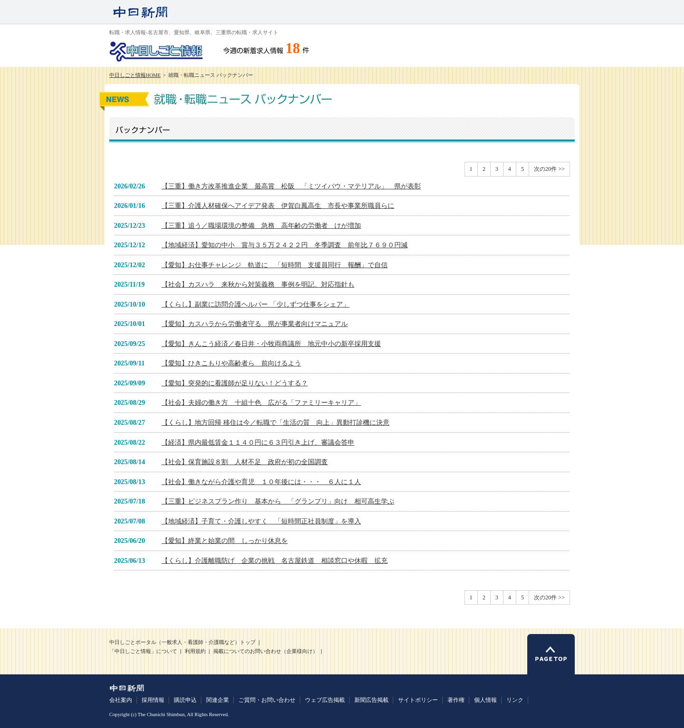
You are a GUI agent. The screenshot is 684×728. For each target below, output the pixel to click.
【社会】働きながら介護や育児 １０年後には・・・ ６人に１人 (261, 481)
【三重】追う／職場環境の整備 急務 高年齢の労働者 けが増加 (261, 225)
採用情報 (153, 700)
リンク (514, 700)
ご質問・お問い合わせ (266, 700)
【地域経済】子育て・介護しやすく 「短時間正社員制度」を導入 (261, 521)
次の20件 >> (549, 169)
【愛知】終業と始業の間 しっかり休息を (225, 540)
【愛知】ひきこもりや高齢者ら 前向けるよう (231, 363)
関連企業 (217, 700)
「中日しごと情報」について (143, 651)
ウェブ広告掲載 (325, 700)
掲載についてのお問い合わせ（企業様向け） (265, 651)
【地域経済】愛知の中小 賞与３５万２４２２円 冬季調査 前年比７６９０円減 (285, 245)
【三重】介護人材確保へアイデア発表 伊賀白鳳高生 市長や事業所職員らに (278, 205)
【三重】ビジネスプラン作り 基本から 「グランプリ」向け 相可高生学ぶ (278, 501)
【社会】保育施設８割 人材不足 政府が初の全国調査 (245, 462)
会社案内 (120, 700)
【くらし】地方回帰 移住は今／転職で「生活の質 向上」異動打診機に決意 (276, 422)
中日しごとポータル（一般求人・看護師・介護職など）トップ (182, 642)
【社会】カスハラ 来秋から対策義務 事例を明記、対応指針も (258, 284)
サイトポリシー (418, 700)
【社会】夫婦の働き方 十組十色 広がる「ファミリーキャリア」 (261, 402)
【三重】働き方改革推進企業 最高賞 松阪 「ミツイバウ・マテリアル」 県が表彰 (291, 186)
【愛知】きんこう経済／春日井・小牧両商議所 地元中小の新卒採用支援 (271, 343)
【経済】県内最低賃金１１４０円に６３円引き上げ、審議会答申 (258, 442)
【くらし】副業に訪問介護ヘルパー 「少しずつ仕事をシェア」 (256, 304)
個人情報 (485, 700)
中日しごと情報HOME (135, 75)
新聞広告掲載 (371, 700)
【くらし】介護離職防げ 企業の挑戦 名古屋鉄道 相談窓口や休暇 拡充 (275, 560)
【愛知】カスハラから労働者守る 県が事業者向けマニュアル (255, 323)
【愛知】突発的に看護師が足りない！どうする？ (235, 383)
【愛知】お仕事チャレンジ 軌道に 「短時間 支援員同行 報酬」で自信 (275, 265)
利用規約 (195, 651)
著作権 (456, 700)
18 (292, 48)
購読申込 (185, 700)
